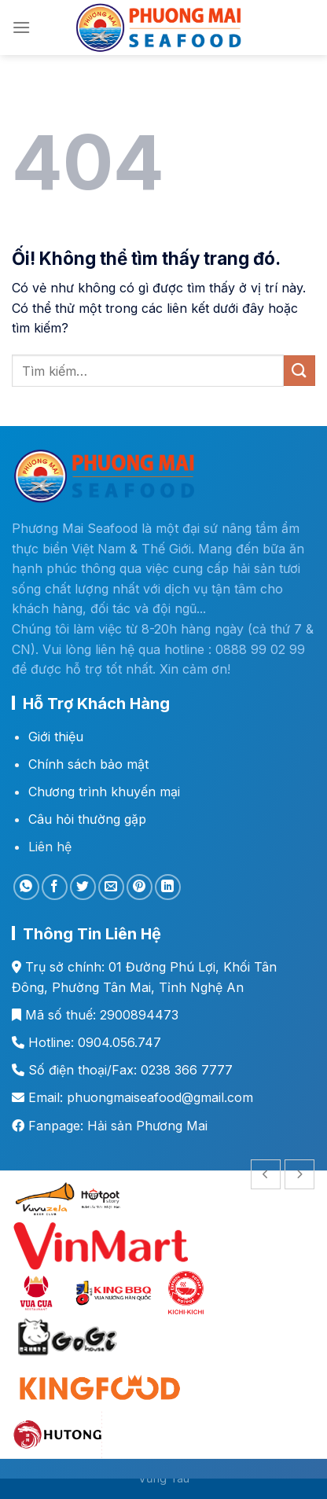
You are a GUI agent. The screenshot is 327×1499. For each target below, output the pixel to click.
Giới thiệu (55, 736)
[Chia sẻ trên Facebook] (55, 887)
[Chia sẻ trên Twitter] (83, 887)
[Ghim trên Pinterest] (139, 887)
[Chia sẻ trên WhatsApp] (26, 887)
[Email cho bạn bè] (111, 887)
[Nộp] (299, 370)
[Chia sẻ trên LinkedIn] (168, 887)
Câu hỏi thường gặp (87, 819)
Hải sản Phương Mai (147, 1125)
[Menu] (21, 27)
